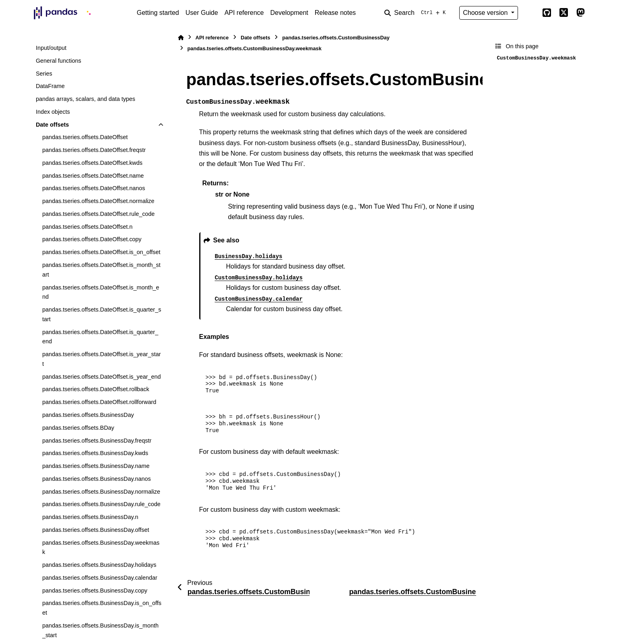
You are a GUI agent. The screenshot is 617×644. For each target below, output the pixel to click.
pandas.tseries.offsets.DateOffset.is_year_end (101, 376)
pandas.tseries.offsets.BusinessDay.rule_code (101, 504)
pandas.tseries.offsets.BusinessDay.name (96, 466)
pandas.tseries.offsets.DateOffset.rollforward (99, 402)
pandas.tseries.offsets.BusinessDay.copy (94, 590)
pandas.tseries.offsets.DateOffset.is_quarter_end (100, 337)
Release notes (335, 12)
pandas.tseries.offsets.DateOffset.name (93, 175)
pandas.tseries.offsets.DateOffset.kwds (92, 163)
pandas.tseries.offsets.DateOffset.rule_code (98, 214)
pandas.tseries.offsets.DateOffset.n (87, 227)
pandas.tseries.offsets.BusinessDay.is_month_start (100, 630)
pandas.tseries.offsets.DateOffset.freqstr (94, 150)
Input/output (51, 48)
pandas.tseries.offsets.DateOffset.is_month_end (100, 292)
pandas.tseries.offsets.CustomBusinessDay (336, 38)
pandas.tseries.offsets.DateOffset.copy (92, 239)
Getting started (158, 12)
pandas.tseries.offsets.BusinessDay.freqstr (96, 440)
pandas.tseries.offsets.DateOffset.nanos (93, 188)
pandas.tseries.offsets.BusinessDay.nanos (96, 479)
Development (289, 12)
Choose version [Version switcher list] (486, 12)
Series (44, 73)
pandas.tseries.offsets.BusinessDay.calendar (99, 577)
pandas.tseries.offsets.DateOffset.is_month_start (101, 270)
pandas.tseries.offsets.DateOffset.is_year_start (101, 359)
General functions (58, 60)
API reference (244, 12)
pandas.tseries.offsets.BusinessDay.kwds (95, 453)
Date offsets (52, 124)
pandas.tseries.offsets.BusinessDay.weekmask (100, 547)
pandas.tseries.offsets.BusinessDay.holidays (99, 565)
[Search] (416, 13)
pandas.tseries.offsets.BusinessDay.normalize (101, 491)
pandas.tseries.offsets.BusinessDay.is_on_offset (101, 608)
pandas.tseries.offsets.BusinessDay (88, 415)
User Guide (202, 12)
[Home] (181, 37)
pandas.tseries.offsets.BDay (78, 428)
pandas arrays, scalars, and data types (85, 99)
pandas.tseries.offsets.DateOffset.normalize (98, 201)
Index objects (53, 112)
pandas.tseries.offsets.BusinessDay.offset (95, 530)
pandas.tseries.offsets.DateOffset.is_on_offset (101, 252)
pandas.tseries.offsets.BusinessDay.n (90, 517)
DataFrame (50, 86)
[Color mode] (530, 13)
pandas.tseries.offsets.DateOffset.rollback (95, 389)
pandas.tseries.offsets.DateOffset (85, 137)
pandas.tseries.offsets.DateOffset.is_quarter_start (101, 314)
